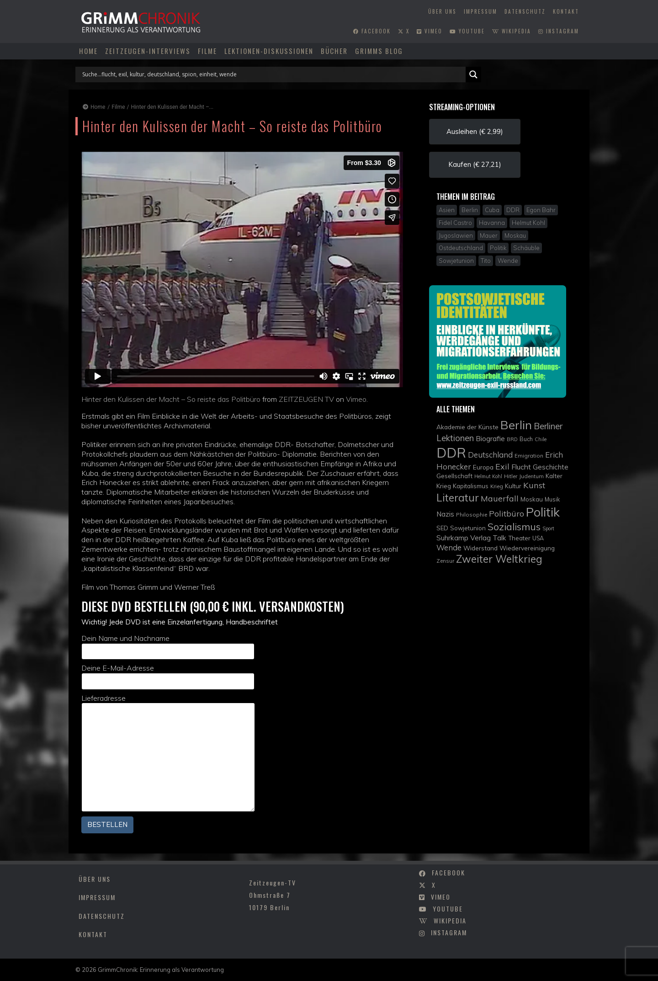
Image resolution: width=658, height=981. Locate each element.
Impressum (480, 11)
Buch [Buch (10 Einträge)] (526, 439)
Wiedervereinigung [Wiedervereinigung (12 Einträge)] (527, 548)
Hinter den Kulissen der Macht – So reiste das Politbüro (170, 399)
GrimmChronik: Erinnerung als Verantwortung (161, 969)
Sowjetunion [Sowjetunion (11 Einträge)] (468, 528)
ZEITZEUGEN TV (306, 399)
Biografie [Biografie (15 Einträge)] (490, 438)
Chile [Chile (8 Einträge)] (541, 439)
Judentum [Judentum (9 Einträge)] (531, 476)
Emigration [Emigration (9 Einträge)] (529, 455)
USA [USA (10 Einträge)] (538, 538)
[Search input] (272, 74)
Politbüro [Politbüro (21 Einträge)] (506, 513)
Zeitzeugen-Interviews (148, 51)
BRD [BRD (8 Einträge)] (512, 439)
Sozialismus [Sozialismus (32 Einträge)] (514, 526)
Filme (207, 51)
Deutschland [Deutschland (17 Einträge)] (490, 454)
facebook (372, 31)
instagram (558, 31)
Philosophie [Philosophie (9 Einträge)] (471, 514)
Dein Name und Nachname (168, 647)
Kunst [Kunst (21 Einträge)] (534, 485)
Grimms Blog (379, 51)
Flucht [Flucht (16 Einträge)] (521, 466)
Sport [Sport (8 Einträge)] (548, 528)
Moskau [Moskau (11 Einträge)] (531, 499)
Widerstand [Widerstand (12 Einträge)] (480, 548)
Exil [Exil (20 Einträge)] (502, 466)
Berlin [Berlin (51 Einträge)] (516, 424)
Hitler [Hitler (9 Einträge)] (510, 476)
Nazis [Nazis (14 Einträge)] (445, 514)
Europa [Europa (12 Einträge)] (483, 467)
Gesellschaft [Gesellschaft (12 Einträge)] (454, 476)
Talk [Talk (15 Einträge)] (499, 537)
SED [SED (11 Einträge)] (442, 528)
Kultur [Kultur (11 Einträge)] (513, 486)
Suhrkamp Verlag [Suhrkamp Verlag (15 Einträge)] (463, 537)
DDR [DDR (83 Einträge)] (451, 452)
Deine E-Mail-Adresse (168, 676)
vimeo (429, 31)
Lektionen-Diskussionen (268, 51)
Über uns (442, 11)
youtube (467, 31)
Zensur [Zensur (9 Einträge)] (445, 560)
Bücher (334, 51)
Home (88, 51)
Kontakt (566, 11)
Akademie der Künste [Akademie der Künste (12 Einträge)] (467, 427)
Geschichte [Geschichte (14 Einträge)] (550, 467)
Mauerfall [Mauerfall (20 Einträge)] (500, 498)
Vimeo (356, 399)
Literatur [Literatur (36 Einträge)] (457, 497)
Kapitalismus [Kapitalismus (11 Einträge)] (470, 486)
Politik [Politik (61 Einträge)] (543, 512)
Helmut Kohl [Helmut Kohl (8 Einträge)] (488, 476)
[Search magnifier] (473, 74)
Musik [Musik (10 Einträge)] (552, 499)
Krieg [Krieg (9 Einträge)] (496, 486)
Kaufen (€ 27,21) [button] (474, 164)
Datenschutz (525, 11)
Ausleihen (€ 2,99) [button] (474, 131)
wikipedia (511, 31)
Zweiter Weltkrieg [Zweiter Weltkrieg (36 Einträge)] (499, 558)
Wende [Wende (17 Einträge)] (449, 547)
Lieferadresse (168, 752)
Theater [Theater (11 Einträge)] (519, 538)
